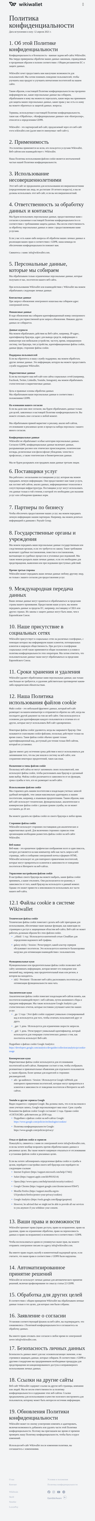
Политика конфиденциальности (63, 1484)
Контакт (13, 1484)
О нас (11, 1479)
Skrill (11, 1497)
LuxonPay (13, 1507)
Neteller (12, 1502)
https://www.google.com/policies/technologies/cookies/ (40, 1121)
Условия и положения (58, 1479)
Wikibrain (13, 1492)
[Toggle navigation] (83, 4)
